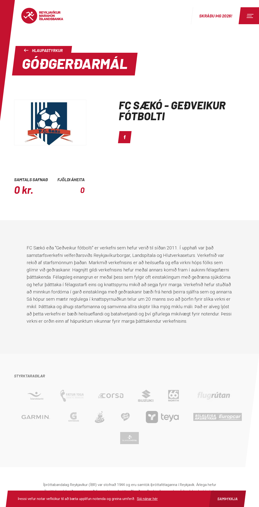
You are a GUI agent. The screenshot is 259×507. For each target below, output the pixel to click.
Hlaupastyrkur (43, 50)
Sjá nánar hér (147, 499)
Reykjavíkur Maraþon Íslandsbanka (47, 15)
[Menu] (249, 15)
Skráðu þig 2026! (215, 15)
